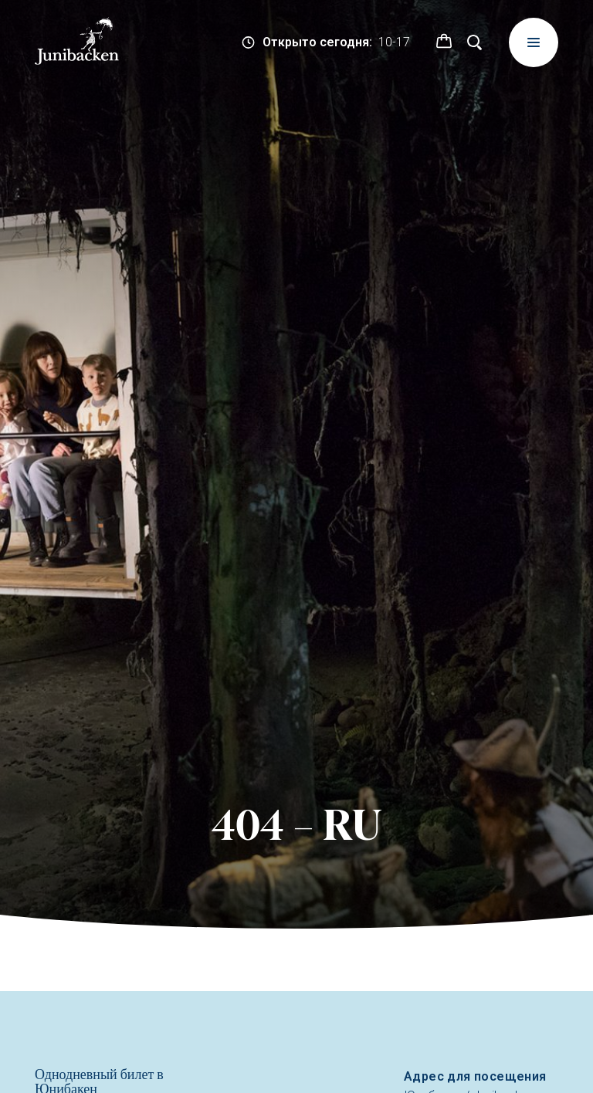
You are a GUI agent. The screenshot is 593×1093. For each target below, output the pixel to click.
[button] (444, 42)
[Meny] (533, 42)
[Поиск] (475, 42)
